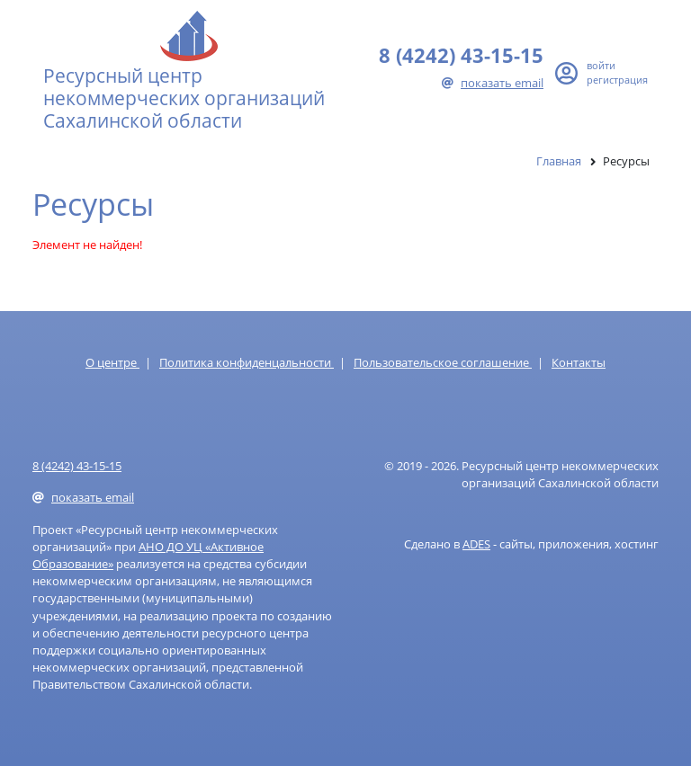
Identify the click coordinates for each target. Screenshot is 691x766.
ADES (476, 544)
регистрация (617, 79)
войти (601, 65)
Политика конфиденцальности (246, 362)
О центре (112, 362)
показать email (492, 83)
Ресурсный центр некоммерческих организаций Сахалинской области (184, 98)
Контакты (579, 362)
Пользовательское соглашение (443, 362)
